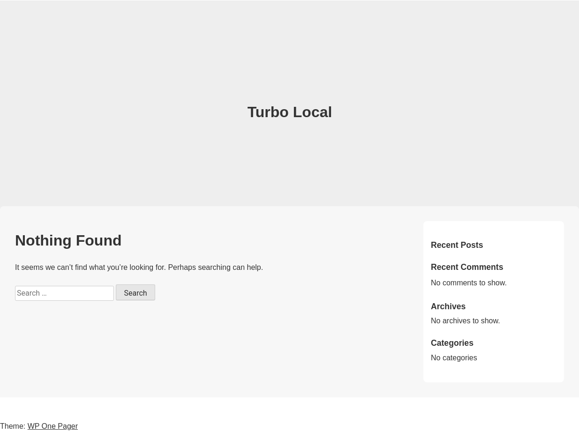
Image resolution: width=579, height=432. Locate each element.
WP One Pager (53, 426)
